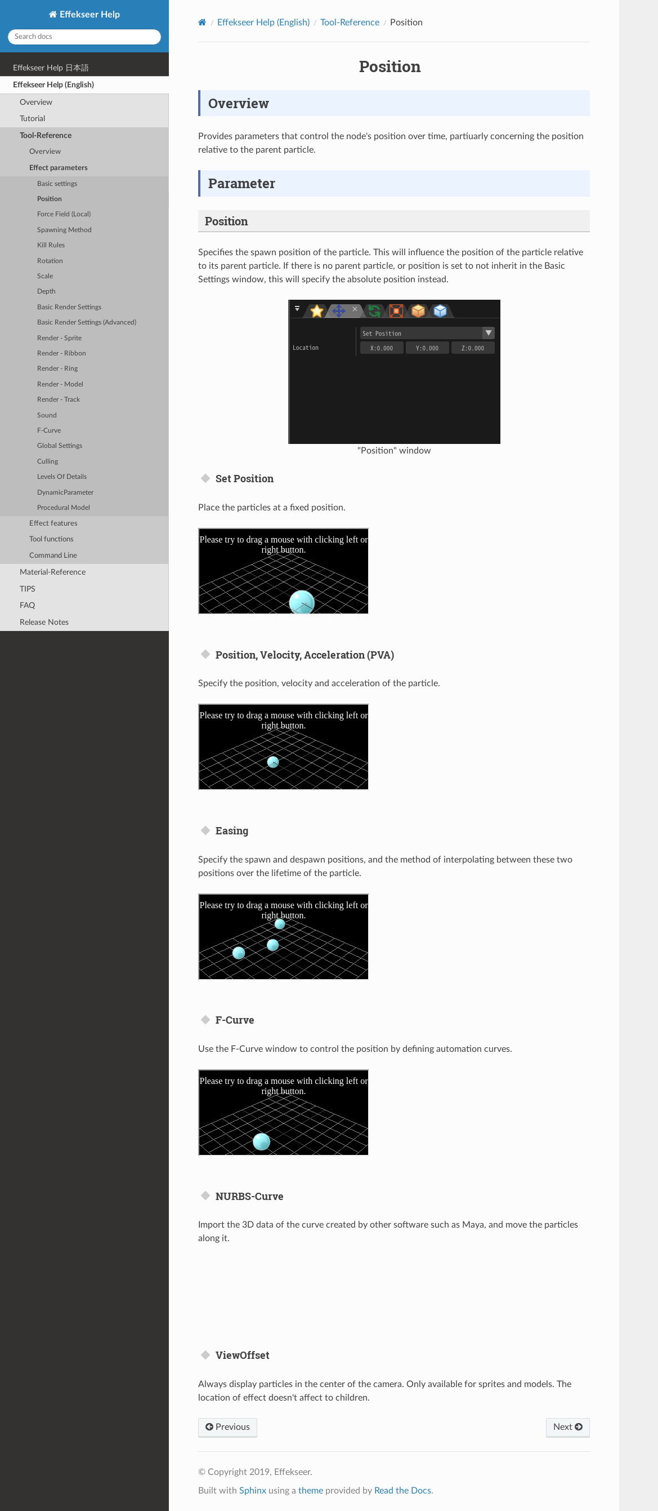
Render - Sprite (59, 338)
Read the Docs (402, 1490)
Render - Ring (57, 369)
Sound (47, 415)
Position (49, 199)
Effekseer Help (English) (53, 85)
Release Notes (44, 622)
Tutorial (32, 118)
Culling (47, 462)
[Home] (202, 22)
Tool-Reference (45, 135)
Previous (227, 1427)
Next (568, 1427)
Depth (46, 291)
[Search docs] (84, 37)
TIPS (27, 589)
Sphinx (252, 1490)
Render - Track (58, 400)
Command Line (53, 555)
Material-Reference (53, 572)
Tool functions (51, 539)
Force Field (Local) (64, 214)
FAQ (27, 605)
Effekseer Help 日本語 (51, 68)
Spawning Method (64, 230)
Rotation (50, 261)
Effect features (53, 523)
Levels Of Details (62, 477)
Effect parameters (58, 168)
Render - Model (60, 384)
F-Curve (49, 431)
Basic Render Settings (69, 307)
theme (310, 1490)
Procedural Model (63, 508)
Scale (45, 276)
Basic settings (57, 184)
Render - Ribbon (61, 353)
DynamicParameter (65, 493)
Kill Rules (51, 245)
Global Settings (59, 446)
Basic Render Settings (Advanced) (86, 322)
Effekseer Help (88, 14)
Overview (36, 102)
